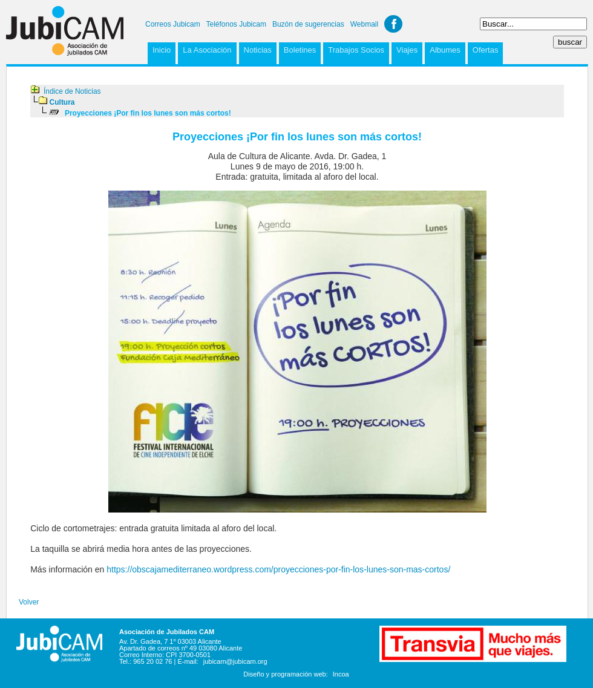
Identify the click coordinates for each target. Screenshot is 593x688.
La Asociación (207, 49)
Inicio (161, 49)
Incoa (341, 674)
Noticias (258, 49)
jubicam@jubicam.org (235, 661)
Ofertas (486, 49)
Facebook (393, 24)
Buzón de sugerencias (308, 24)
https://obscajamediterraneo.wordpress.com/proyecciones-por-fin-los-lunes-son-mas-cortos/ (278, 569)
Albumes (445, 49)
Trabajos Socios (356, 49)
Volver (29, 602)
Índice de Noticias (72, 91)
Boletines (300, 49)
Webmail (364, 24)
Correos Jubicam (172, 24)
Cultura (62, 102)
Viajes (407, 49)
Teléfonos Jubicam (236, 24)
